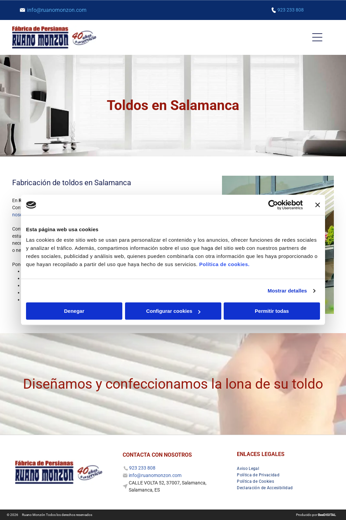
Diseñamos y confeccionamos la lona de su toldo (173, 384)
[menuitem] (250, 467)
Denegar (74, 311)
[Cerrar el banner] (317, 204)
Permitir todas (272, 311)
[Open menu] (317, 37)
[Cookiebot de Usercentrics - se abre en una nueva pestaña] (273, 205)
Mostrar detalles (287, 291)
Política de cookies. (224, 264)
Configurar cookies (173, 311)
